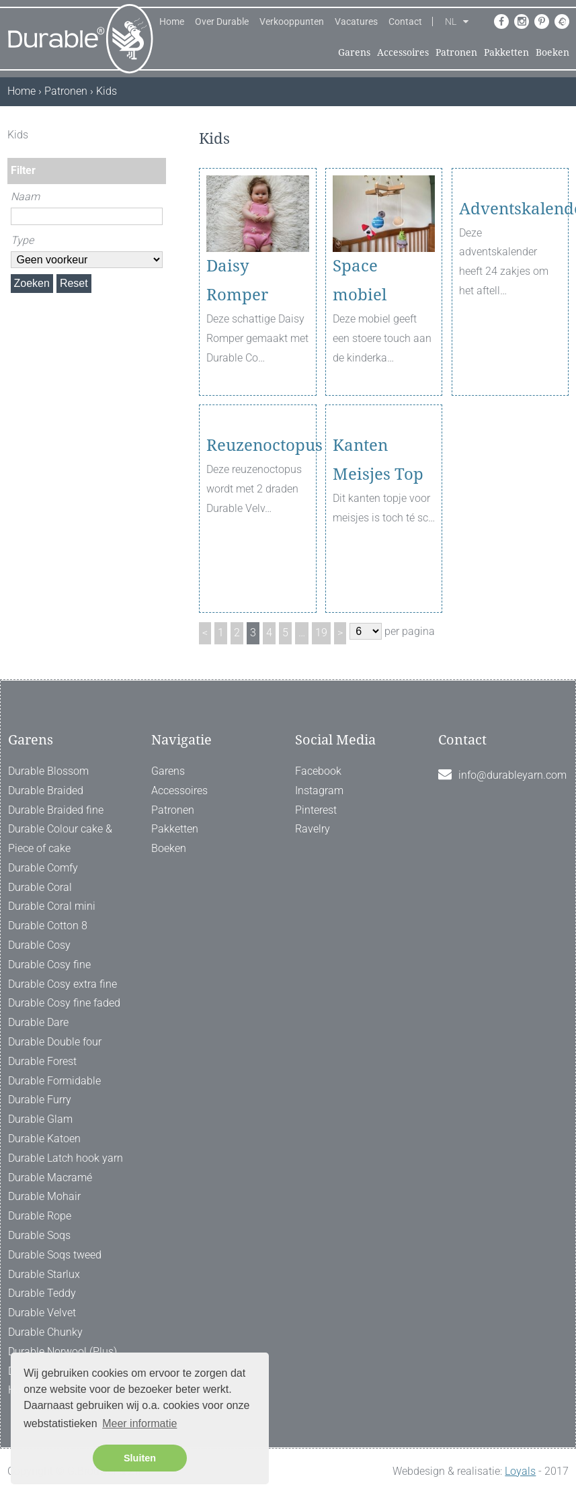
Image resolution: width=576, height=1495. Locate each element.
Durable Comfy (43, 867)
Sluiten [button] (140, 1458)
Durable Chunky (45, 1332)
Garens (354, 52)
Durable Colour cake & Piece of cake (60, 838)
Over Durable (222, 21)
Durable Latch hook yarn (65, 1158)
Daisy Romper (237, 280)
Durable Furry (39, 1099)
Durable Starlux (44, 1274)
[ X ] (157, 134)
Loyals (520, 1471)
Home (171, 21)
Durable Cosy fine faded (64, 1002)
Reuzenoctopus (257, 502)
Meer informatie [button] (139, 1423)
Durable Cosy (39, 945)
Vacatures (356, 21)
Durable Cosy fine (49, 964)
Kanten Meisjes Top (378, 517)
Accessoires (403, 52)
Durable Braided (45, 790)
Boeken (552, 52)
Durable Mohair (44, 1196)
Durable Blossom (48, 771)
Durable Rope (39, 1215)
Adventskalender (510, 266)
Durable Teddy (42, 1293)
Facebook (318, 771)
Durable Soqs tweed (54, 1254)
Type (22, 240)
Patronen (456, 52)
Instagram (319, 790)
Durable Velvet (42, 1312)
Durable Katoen (44, 1138)
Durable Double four (54, 1041)
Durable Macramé (50, 1177)
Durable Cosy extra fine (62, 984)
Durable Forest (42, 1061)
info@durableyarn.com (512, 775)
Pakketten (506, 52)
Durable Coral (40, 887)
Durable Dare (38, 1022)
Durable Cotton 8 (47, 925)
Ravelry (312, 828)
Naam (25, 196)
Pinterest (316, 810)
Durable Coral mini (51, 906)
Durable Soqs (39, 1235)
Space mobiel (359, 280)
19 (321, 632)
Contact (405, 21)
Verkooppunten (291, 21)
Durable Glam (40, 1119)
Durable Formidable (54, 1080)
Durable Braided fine (56, 810)
